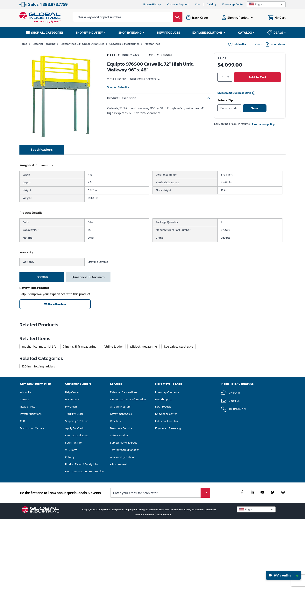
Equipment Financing (168, 510)
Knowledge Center (233, 4)
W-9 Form (71, 531)
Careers (24, 481)
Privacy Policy (163, 596)
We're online (283, 575)
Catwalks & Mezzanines (124, 43)
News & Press (27, 488)
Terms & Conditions (144, 596)
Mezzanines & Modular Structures (82, 43)
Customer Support (178, 4)
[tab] (41, 164)
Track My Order (74, 495)
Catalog (211, 4)
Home (23, 43)
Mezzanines (152, 43)
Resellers (115, 503)
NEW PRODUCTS (168, 32)
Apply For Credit (74, 510)
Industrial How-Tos (166, 503)
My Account (72, 481)
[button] (266, 4)
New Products (163, 488)
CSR (22, 503)
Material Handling (44, 43)
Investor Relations (30, 495)
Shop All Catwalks (118, 87)
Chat (198, 4)
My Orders (71, 488)
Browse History (152, 4)
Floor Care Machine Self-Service (84, 553)
